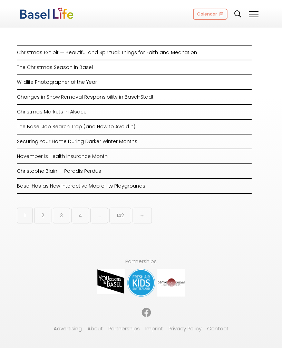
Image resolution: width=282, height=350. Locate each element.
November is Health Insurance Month (62, 156)
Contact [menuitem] (217, 328)
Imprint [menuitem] (154, 328)
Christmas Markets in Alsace (52, 111)
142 (120, 215)
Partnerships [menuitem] (124, 328)
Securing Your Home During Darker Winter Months (77, 141)
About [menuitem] (95, 328)
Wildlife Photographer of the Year (57, 82)
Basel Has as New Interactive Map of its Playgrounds (81, 185)
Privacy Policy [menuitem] (185, 328)
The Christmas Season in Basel (55, 67)
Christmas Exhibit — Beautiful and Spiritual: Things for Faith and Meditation (107, 52)
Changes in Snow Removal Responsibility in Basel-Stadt (85, 96)
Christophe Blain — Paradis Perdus (59, 171)
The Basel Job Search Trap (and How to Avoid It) (76, 126)
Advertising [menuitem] (68, 328)
